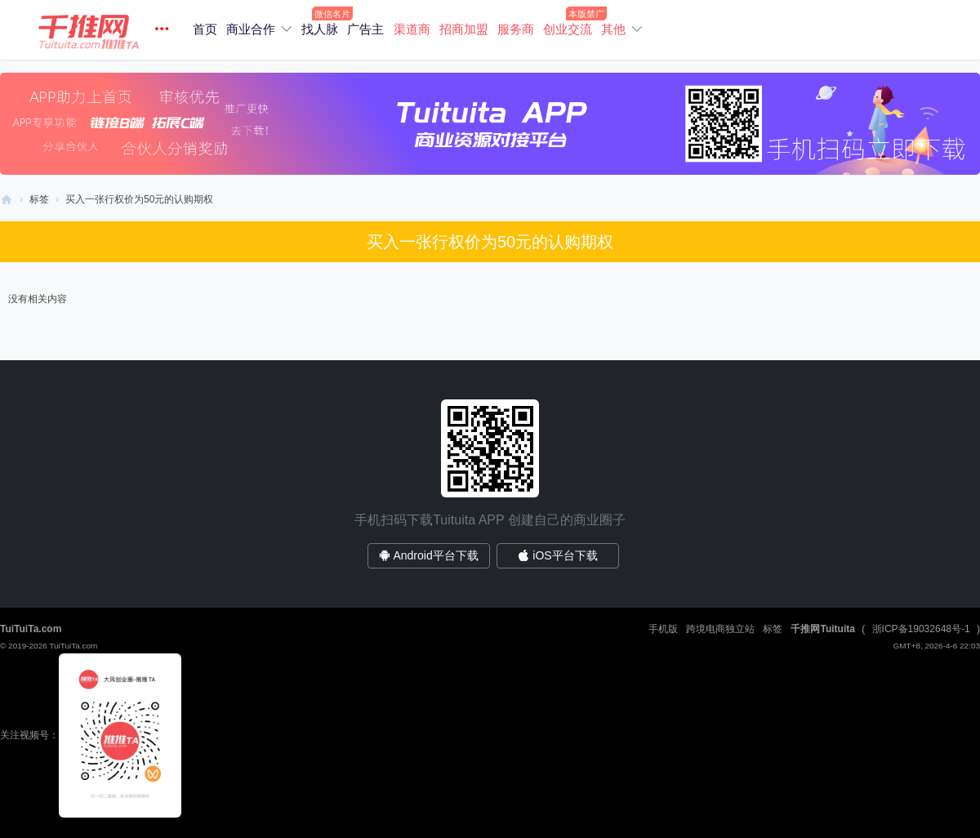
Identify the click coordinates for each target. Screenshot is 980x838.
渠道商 (412, 29)
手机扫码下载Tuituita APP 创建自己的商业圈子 (490, 520)
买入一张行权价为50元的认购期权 (139, 199)
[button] (106, 29)
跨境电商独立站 (720, 629)
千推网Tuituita (822, 629)
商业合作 (250, 29)
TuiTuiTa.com (30, 629)
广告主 (365, 29)
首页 (205, 29)
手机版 (663, 629)
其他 (613, 29)
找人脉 (319, 29)
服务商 (515, 29)
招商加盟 (463, 29)
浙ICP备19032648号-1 (921, 629)
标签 (39, 199)
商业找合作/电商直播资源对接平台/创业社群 (6, 200)
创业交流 (567, 29)
